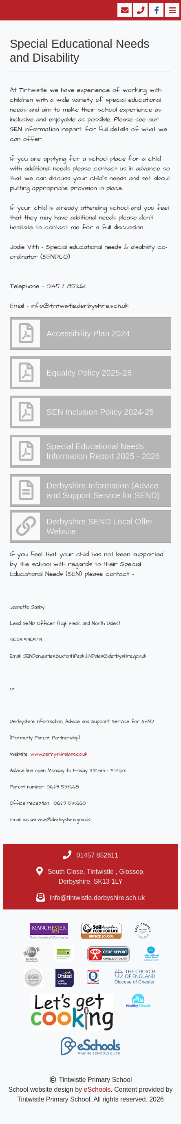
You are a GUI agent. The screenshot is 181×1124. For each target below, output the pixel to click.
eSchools (97, 1089)
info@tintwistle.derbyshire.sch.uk (97, 897)
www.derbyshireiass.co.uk (59, 754)
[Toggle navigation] (171, 10)
